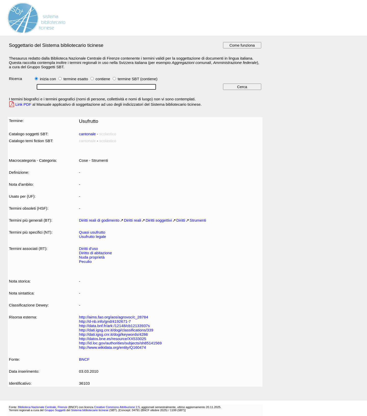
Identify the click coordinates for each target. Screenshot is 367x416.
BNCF (84, 359)
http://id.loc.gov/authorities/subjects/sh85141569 (120, 343)
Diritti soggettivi (159, 220)
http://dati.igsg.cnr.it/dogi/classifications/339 (116, 330)
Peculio (85, 261)
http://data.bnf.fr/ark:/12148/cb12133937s (114, 326)
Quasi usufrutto (92, 232)
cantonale (87, 134)
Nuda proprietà (92, 257)
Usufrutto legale (92, 236)
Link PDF (23, 104)
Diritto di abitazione (95, 253)
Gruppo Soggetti (54, 410)
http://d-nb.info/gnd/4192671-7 (105, 321)
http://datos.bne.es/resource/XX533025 (112, 339)
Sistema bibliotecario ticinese (90, 410)
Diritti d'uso (88, 248)
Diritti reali (132, 220)
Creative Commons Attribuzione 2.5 (117, 407)
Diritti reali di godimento (99, 220)
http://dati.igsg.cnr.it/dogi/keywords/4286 (113, 334)
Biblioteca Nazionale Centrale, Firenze (42, 407)
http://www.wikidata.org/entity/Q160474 (112, 347)
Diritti (180, 220)
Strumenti (198, 220)
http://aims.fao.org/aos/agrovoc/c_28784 (113, 317)
